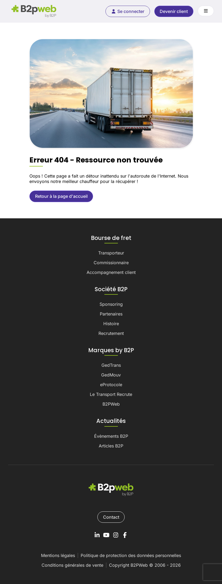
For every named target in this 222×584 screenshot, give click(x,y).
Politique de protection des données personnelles (131, 555)
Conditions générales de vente (72, 565)
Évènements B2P (111, 436)
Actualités (111, 421)
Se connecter (127, 11)
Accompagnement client (111, 272)
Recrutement (111, 333)
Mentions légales (58, 555)
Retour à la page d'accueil (61, 196)
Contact (111, 517)
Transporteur (111, 253)
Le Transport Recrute (111, 394)
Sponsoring (111, 304)
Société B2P (111, 289)
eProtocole (111, 384)
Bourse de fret (111, 238)
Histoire (111, 323)
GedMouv (111, 375)
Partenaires (111, 314)
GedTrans (111, 365)
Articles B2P (111, 446)
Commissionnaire (111, 262)
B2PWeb (111, 404)
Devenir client (174, 11)
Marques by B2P (111, 350)
